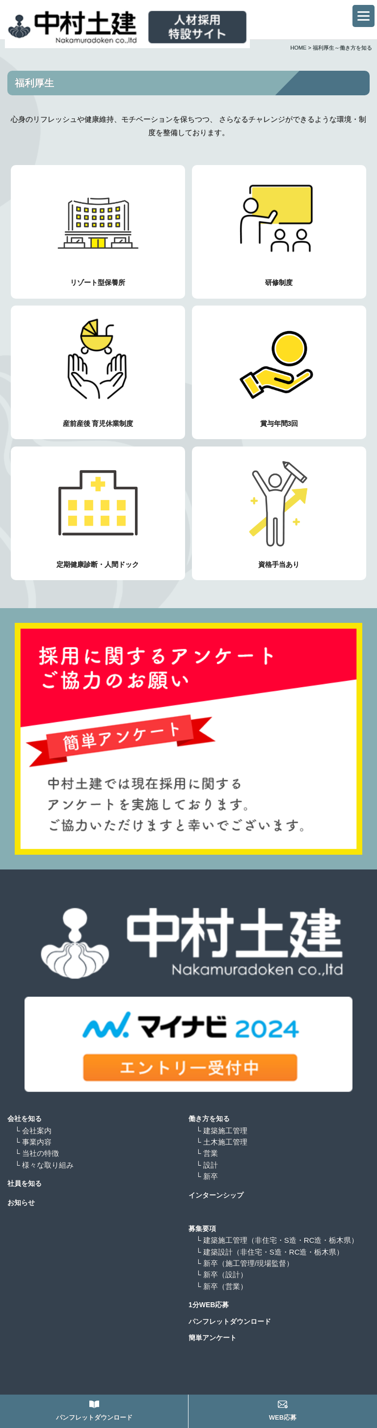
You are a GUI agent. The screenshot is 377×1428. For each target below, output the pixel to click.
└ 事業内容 (33, 1142)
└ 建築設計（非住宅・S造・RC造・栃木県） (270, 1252)
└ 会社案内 (33, 1130)
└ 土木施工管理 (221, 1142)
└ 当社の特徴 (37, 1153)
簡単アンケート (212, 1338)
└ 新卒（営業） (225, 1286)
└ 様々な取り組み (44, 1165)
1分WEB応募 (208, 1305)
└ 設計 (207, 1165)
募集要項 (202, 1228)
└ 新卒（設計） (225, 1274)
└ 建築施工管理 (221, 1130)
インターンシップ (215, 1195)
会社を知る (24, 1118)
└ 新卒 (207, 1176)
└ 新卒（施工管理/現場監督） (248, 1263)
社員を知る (24, 1183)
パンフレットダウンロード (229, 1321)
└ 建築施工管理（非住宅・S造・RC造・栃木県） (277, 1240)
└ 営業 (207, 1153)
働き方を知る (209, 1118)
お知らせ (21, 1202)
